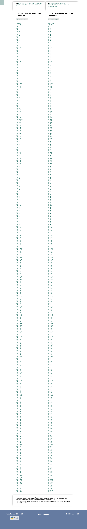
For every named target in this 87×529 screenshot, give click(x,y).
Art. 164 (18, 363)
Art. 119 (18, 267)
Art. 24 (18, 70)
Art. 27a (18, 77)
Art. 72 (18, 182)
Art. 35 (18, 89)
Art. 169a (19, 372)
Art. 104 (18, 234)
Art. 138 (18, 300)
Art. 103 (18, 232)
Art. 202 (18, 432)
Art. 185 (18, 405)
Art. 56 (18, 146)
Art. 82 (18, 198)
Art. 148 (18, 322)
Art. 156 (18, 345)
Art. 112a (19, 248)
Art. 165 (18, 364)
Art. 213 (18, 451)
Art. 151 (18, 330)
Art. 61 (18, 165)
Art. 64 (18, 169)
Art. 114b (19, 259)
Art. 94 (18, 218)
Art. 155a (19, 344)
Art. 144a (19, 314)
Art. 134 (18, 290)
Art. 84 (18, 201)
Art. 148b (19, 325)
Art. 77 (18, 190)
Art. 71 (18, 180)
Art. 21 (18, 66)
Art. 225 (18, 471)
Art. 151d (19, 336)
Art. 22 (18, 67)
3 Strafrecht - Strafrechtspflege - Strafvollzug (57, 4)
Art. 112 (18, 246)
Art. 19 (18, 63)
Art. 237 (50, 491)
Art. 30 (18, 81)
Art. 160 (18, 355)
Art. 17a (18, 58)
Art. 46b (18, 111)
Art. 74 (18, 185)
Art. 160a (19, 356)
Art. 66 (18, 173)
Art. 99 (18, 226)
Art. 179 (18, 393)
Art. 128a (19, 279)
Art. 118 (18, 265)
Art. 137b (19, 298)
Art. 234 (50, 485)
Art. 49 (18, 116)
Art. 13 (18, 48)
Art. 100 (18, 228)
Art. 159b (19, 353)
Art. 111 (18, 245)
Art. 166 (18, 366)
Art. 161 (18, 358)
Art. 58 (18, 149)
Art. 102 (18, 231)
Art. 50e (18, 132)
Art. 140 (18, 303)
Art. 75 (18, 187)
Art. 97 (18, 223)
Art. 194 (18, 419)
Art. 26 (18, 73)
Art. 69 (18, 177)
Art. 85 (18, 202)
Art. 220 (18, 462)
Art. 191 (18, 414)
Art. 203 (18, 433)
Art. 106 (18, 237)
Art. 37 (18, 92)
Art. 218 (18, 458)
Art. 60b (18, 158)
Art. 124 (18, 275)
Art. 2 (18, 28)
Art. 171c (19, 380)
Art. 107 (18, 238)
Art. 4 (18, 31)
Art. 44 (18, 105)
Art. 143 (18, 309)
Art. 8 (18, 37)
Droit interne (22, 3)
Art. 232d (50, 480)
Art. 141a (19, 306)
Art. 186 (18, 407)
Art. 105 (18, 235)
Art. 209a (19, 444)
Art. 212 (18, 449)
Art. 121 (18, 270)
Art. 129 (18, 281)
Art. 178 (18, 391)
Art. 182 (18, 400)
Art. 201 (18, 430)
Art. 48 (18, 114)
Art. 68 (18, 176)
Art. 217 (18, 457)
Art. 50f (18, 133)
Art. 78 (18, 191)
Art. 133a (19, 289)
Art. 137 (18, 295)
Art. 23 (18, 69)
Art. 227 (18, 474)
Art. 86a (18, 205)
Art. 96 (18, 221)
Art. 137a (19, 297)
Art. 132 (18, 286)
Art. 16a (18, 55)
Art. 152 (18, 337)
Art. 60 (18, 155)
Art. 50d (18, 130)
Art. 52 (18, 140)
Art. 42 (18, 100)
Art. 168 (18, 369)
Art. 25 (18, 72)
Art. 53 (18, 141)
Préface (18, 23)
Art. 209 (18, 443)
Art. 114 (18, 256)
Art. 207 (18, 440)
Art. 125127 (19, 276)
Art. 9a (18, 41)
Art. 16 (18, 53)
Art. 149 (18, 326)
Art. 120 (18, 268)
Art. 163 (18, 361)
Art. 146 (18, 319)
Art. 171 (18, 375)
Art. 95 (18, 220)
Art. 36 (18, 91)
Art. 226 (18, 473)
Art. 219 (18, 460)
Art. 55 (18, 144)
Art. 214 (18, 452)
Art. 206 (18, 438)
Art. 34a (18, 86)
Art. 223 (18, 468)
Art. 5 (18, 33)
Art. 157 (18, 347)
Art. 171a (19, 377)
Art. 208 (18, 441)
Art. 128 (18, 278)
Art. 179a (19, 394)
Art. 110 (18, 243)
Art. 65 (18, 171)
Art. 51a (18, 136)
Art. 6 (18, 34)
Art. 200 (18, 429)
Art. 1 (18, 26)
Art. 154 (18, 341)
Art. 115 (18, 261)
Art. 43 (18, 103)
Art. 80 (18, 194)
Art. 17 (18, 56)
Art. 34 (18, 85)
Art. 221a (19, 465)
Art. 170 (18, 374)
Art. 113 (18, 254)
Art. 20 (18, 64)
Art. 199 (18, 427)
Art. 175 (18, 386)
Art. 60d (18, 161)
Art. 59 (18, 151)
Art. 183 (18, 402)
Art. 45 (18, 107)
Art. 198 (18, 425)
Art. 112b (19, 249)
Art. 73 (18, 184)
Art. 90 (18, 212)
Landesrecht (53, 3)
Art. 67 (18, 174)
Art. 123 (18, 273)
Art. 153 (18, 339)
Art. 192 (18, 416)
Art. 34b (18, 88)
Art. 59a (18, 152)
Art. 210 (18, 446)
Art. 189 (18, 411)
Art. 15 (18, 52)
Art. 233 (50, 484)
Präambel (50, 25)
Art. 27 (18, 75)
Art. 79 (18, 193)
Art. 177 (18, 389)
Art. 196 (18, 422)
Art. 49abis (19, 119)
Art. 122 (18, 272)
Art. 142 (18, 308)
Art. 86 (18, 204)
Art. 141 (18, 305)
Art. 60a (18, 157)
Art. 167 (18, 367)
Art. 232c (50, 479)
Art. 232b (50, 477)
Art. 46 (18, 108)
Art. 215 (18, 454)
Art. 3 (18, 29)
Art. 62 (18, 166)
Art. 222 (18, 466)
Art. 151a (19, 331)
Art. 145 (18, 317)
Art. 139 (18, 301)
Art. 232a (50, 476)
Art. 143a (19, 311)
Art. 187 (18, 408)
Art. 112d (19, 253)
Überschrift (51, 23)
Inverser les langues (22, 19)
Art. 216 (18, 455)
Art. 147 (18, 320)
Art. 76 (18, 188)
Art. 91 (18, 213)
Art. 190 (18, 413)
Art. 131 (18, 284)
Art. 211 (18, 447)
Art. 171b (19, 378)
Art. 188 (18, 410)
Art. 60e (18, 163)
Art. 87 (18, 207)
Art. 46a (18, 110)
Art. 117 (18, 264)
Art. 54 (18, 143)
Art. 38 (18, 94)
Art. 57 (18, 147)
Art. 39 (18, 96)
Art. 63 (18, 168)
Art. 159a (19, 352)
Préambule (19, 25)
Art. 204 (18, 435)
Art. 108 (18, 240)
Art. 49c (18, 122)
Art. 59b (18, 154)
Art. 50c (18, 129)
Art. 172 (18, 381)
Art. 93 (18, 217)
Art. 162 (18, 359)
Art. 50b (18, 127)
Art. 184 (18, 403)
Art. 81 (18, 196)
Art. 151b (19, 333)
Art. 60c (18, 160)
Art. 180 (18, 397)
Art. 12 (18, 45)
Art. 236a (50, 490)
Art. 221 (18, 463)
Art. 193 (18, 418)
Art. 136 (18, 293)
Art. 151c (19, 334)
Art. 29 (18, 80)
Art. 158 (18, 349)
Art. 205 (18, 437)
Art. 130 (18, 282)
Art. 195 (18, 421)
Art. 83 (18, 199)
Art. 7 (18, 36)
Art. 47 (18, 113)
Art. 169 (18, 370)
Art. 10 (18, 42)
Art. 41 (18, 99)
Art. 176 (18, 388)
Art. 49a (18, 117)
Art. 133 (18, 287)
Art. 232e (50, 482)
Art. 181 (18, 399)
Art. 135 (18, 292)
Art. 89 (18, 210)
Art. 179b (19, 396)
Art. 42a (18, 102)
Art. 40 (18, 97)
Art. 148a (19, 323)
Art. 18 (18, 59)
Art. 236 (50, 488)
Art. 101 (18, 229)
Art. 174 (18, 385)
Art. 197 (18, 424)
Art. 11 (18, 44)
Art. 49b (18, 121)
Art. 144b (19, 316)
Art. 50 (18, 124)
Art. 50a (18, 125)
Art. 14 (18, 50)
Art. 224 (18, 469)
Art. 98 (18, 224)
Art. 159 (18, 350)
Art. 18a (18, 61)
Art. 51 (18, 135)
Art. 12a (18, 47)
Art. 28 (18, 78)
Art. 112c (19, 251)
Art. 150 (18, 328)
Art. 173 (18, 383)
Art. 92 (18, 215)
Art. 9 (18, 39)
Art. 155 (18, 342)
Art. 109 (18, 242)
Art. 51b (18, 138)
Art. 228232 (19, 476)
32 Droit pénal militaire (35, 5)
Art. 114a (19, 257)
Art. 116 (18, 262)
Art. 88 (18, 209)
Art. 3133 (19, 83)
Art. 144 (18, 312)
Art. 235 (50, 487)
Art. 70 (18, 179)
